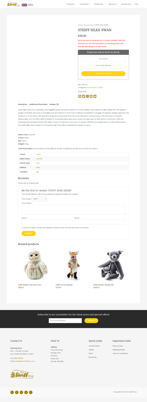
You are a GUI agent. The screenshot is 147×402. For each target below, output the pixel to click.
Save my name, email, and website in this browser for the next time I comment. (56, 232)
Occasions (84, 5)
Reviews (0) (55, 107)
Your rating (27, 202)
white (38, 158)
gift (37, 175)
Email (77, 221)
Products (70, 5)
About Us (112, 5)
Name (25, 221)
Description (22, 107)
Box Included (89, 28)
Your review (27, 207)
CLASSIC (100, 91)
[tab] (22, 107)
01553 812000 (18, 363)
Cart (136, 5)
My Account (126, 5)
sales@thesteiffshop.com (25, 366)
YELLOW (39, 162)
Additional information (38, 107)
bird (37, 166)
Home (80, 28)
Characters (98, 5)
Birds (38, 171)
